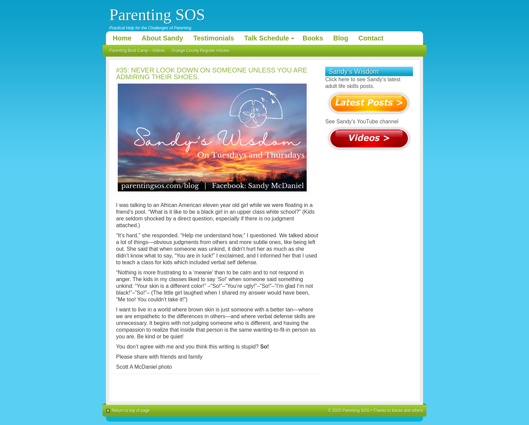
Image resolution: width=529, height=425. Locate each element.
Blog (340, 38)
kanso (397, 410)
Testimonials (213, 38)
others (417, 410)
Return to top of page (131, 410)
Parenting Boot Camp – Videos (137, 50)
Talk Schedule (267, 39)
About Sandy (162, 38)
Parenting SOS (157, 15)
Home (122, 38)
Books (313, 38)
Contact (370, 38)
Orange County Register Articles (200, 50)
